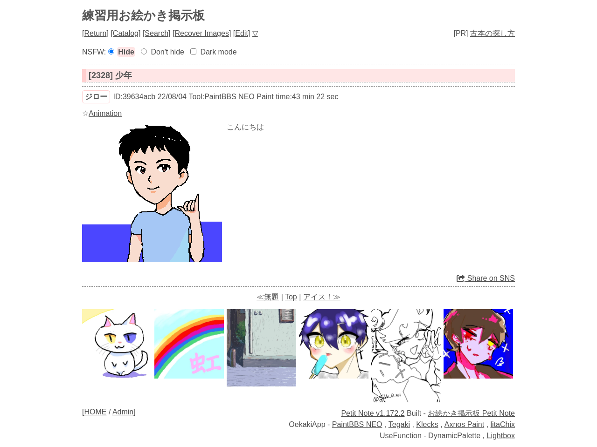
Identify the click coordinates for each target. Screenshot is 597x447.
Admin (122, 412)
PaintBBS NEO (357, 424)
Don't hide (167, 52)
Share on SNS (486, 278)
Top (291, 297)
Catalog (126, 33)
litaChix (503, 424)
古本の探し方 (492, 33)
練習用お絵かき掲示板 (143, 15)
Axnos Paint (464, 424)
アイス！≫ (321, 297)
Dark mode (218, 52)
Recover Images (201, 33)
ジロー (96, 97)
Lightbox (501, 436)
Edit (241, 33)
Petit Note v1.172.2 (372, 413)
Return (95, 33)
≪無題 (268, 297)
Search (156, 33)
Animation (105, 113)
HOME (95, 412)
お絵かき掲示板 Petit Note (471, 413)
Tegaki (399, 424)
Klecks (427, 424)
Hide (126, 52)
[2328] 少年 (110, 75)
